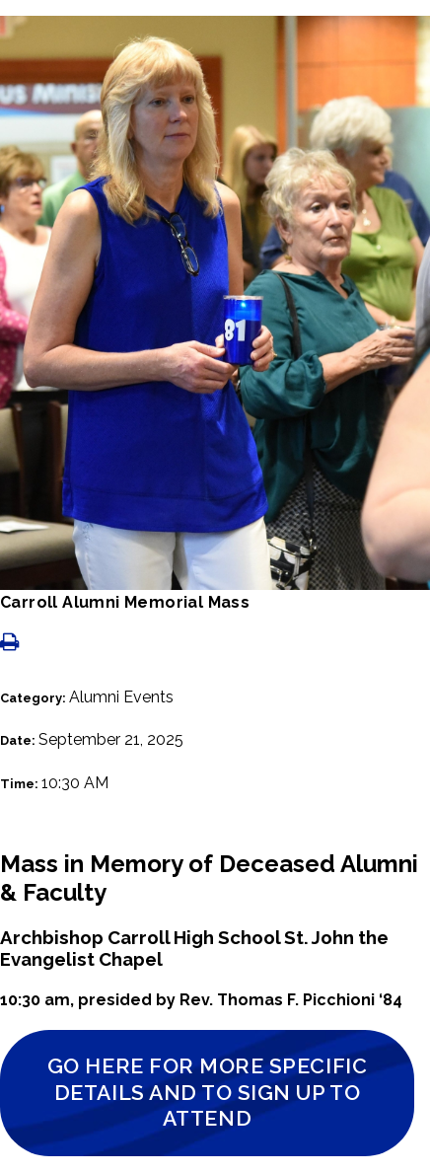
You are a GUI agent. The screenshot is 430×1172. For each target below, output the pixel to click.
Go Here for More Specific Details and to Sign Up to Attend (207, 1092)
